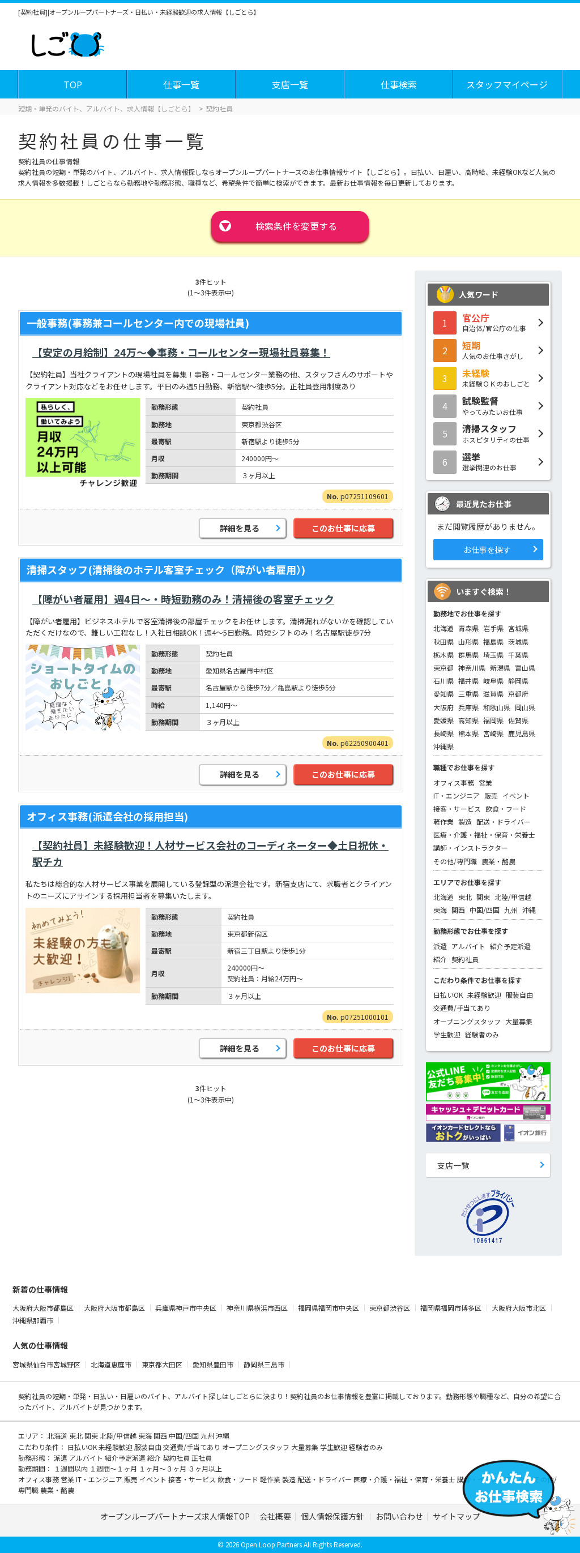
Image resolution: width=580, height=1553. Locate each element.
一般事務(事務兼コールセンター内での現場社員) (138, 322)
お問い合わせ (399, 1516)
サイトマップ (456, 1516)
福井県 (468, 680)
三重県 (468, 693)
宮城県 (518, 628)
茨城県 (518, 641)
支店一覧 (290, 84)
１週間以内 (71, 1468)
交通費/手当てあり (462, 1008)
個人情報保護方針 (333, 1516)
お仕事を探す (487, 549)
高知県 (468, 720)
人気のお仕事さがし (488, 350)
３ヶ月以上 (205, 1468)
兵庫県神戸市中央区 (186, 1307)
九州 (511, 910)
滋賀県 (493, 693)
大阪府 (443, 707)
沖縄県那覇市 (33, 1320)
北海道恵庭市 (112, 1364)
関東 (483, 897)
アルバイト (468, 946)
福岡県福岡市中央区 (329, 1307)
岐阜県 (493, 680)
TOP (72, 84)
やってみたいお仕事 (488, 405)
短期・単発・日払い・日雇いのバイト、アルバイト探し (137, 1396)
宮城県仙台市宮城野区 (47, 1364)
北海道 (443, 628)
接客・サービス (457, 808)
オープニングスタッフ (467, 1021)
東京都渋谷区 (390, 1307)
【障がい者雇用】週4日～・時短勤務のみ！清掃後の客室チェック (183, 598)
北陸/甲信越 (512, 897)
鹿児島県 (521, 733)
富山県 (525, 667)
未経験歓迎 (484, 994)
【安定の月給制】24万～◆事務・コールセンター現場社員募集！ (181, 352)
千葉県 (518, 654)
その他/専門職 (455, 861)
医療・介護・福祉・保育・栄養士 (484, 834)
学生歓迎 (446, 1034)
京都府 (518, 693)
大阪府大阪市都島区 (43, 1307)
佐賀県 (518, 720)
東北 (465, 897)
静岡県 (518, 680)
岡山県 (525, 707)
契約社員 (465, 959)
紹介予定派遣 (510, 946)
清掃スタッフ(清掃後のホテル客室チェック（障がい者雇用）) (166, 569)
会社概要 (275, 1516)
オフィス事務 (453, 782)
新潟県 (500, 667)
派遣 (440, 946)
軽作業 (443, 821)
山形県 (468, 641)
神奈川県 (471, 667)
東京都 (443, 667)
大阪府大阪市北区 (520, 1307)
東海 (440, 910)
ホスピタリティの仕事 (488, 433)
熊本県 (468, 733)
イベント (516, 795)
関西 (458, 910)
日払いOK (448, 994)
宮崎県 (493, 733)
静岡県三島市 (265, 1364)
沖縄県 (443, 746)
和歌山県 (496, 707)
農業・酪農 (498, 861)
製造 (465, 821)
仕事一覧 (181, 84)
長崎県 (443, 733)
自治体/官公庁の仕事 (488, 322)
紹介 (440, 959)
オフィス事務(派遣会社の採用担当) (107, 816)
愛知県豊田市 (214, 1364)
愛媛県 (443, 720)
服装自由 (519, 994)
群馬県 (468, 654)
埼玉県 (493, 654)
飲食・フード (505, 808)
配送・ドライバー (503, 821)
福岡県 (493, 720)
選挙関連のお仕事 (488, 461)
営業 (485, 782)
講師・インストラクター (470, 847)
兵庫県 (468, 707)
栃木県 (443, 654)
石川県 (443, 680)
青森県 (468, 628)
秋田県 (443, 641)
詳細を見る (239, 528)
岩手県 (493, 628)
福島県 (493, 641)
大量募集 (518, 1021)
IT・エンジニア (456, 795)
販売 (491, 795)
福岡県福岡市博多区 (451, 1307)
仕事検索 (399, 84)
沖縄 (529, 910)
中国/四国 (485, 910)
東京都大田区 (163, 1364)
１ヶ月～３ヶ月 (163, 1468)
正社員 (201, 1457)
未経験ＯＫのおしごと (488, 377)
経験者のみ (482, 1034)
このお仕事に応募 (343, 528)
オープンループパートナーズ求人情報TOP (175, 1516)
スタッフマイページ (507, 84)
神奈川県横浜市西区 (258, 1307)
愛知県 (443, 693)
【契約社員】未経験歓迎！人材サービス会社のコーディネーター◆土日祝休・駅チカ (210, 853)
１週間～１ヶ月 (114, 1468)
